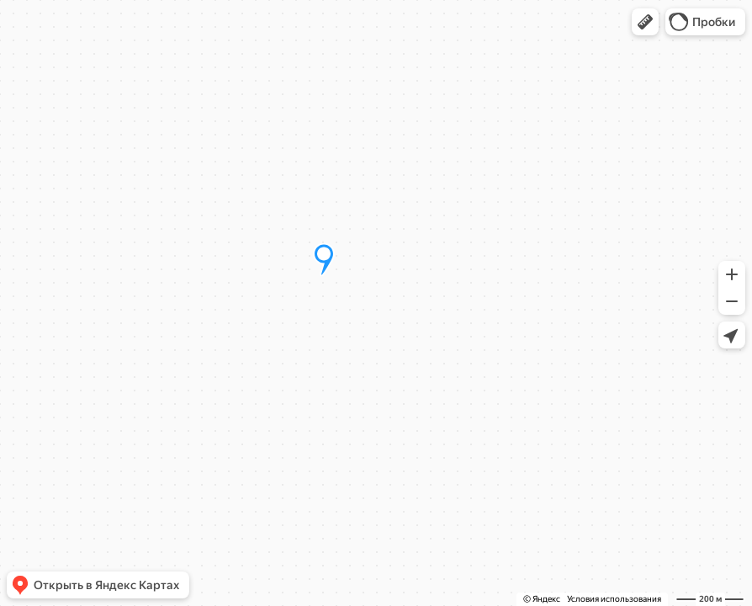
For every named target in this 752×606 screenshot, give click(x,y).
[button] (645, 21)
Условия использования (614, 598)
